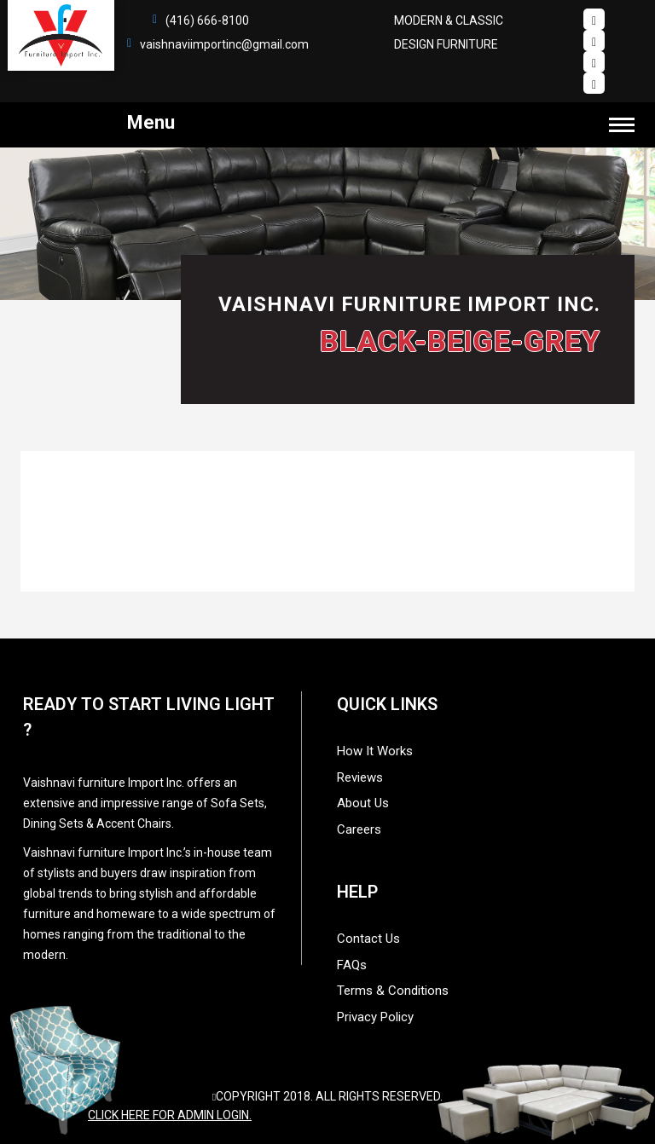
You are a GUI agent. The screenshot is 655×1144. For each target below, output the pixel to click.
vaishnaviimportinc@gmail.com (224, 44)
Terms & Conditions (393, 990)
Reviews (360, 777)
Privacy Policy (375, 1017)
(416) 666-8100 (207, 20)
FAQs (352, 965)
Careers (359, 829)
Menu (381, 122)
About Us (363, 803)
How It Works (375, 751)
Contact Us (368, 938)
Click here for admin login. (170, 1115)
